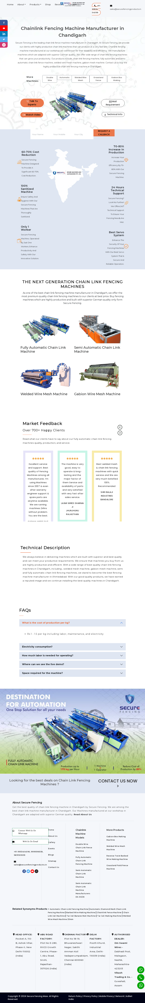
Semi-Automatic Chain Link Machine (84, 873)
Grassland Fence (98, 79)
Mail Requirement (113, 103)
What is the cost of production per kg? (46, 622)
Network (120, 996)
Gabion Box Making (116, 79)
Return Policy (75, 996)
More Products (115, 830)
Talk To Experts (32, 103)
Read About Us (82, 814)
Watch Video (32, 114)
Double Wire (49, 79)
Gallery (51, 842)
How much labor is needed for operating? (47, 655)
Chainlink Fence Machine (109, 912)
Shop (48, 4)
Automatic (64, 77)
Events (51, 849)
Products (35, 4)
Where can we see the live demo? (43, 664)
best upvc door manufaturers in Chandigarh (107, 514)
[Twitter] (4, 39)
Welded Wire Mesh (80, 79)
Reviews (59, 4)
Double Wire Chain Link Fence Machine (84, 847)
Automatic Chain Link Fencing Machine (69, 909)
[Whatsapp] (139, 984)
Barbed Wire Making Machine (80, 912)
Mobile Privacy (106, 996)
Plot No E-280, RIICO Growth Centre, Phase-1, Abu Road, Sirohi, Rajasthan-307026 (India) (48, 951)
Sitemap (52, 861)
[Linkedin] (4, 33)
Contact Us (53, 867)
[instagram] (4, 44)
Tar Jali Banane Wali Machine (81, 916)
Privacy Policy (90, 996)
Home (10, 4)
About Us (52, 836)
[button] (96, 9)
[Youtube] (4, 28)
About (20, 4)
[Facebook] (4, 22)
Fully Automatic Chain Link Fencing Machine (84, 860)
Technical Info (113, 114)
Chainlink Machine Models (81, 834)
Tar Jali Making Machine (109, 916)
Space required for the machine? (42, 673)
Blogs (51, 855)
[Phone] (138, 975)
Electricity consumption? (37, 646)
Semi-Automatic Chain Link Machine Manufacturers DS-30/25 (84, 890)
